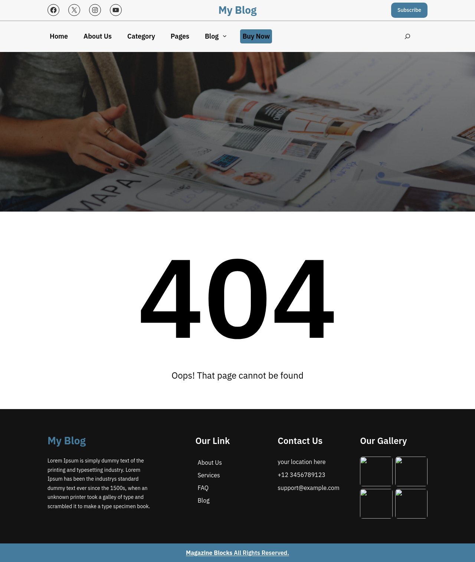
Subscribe (409, 10)
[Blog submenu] (225, 36)
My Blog (238, 10)
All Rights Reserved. (237, 552)
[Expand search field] (406, 36)
